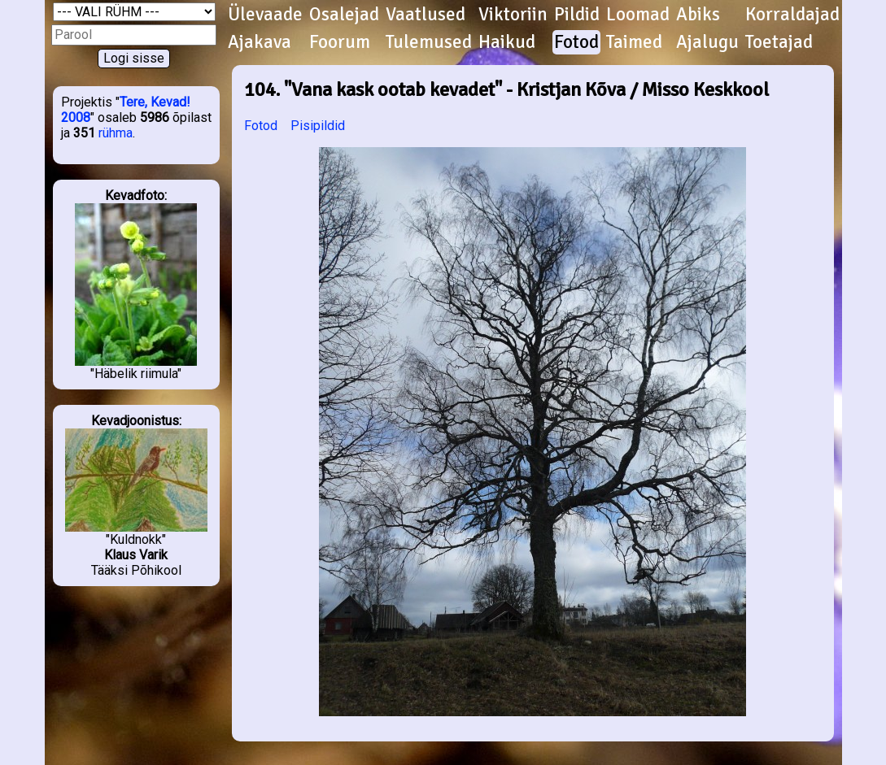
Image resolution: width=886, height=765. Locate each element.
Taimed (634, 42)
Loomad (638, 14)
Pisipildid (317, 125)
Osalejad (344, 14)
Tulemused (429, 42)
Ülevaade (265, 14)
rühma (115, 133)
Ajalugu (707, 42)
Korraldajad (792, 14)
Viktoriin (513, 14)
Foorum (339, 42)
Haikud (506, 42)
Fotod (576, 42)
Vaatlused (425, 14)
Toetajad (779, 42)
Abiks (698, 14)
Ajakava (259, 42)
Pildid (577, 14)
